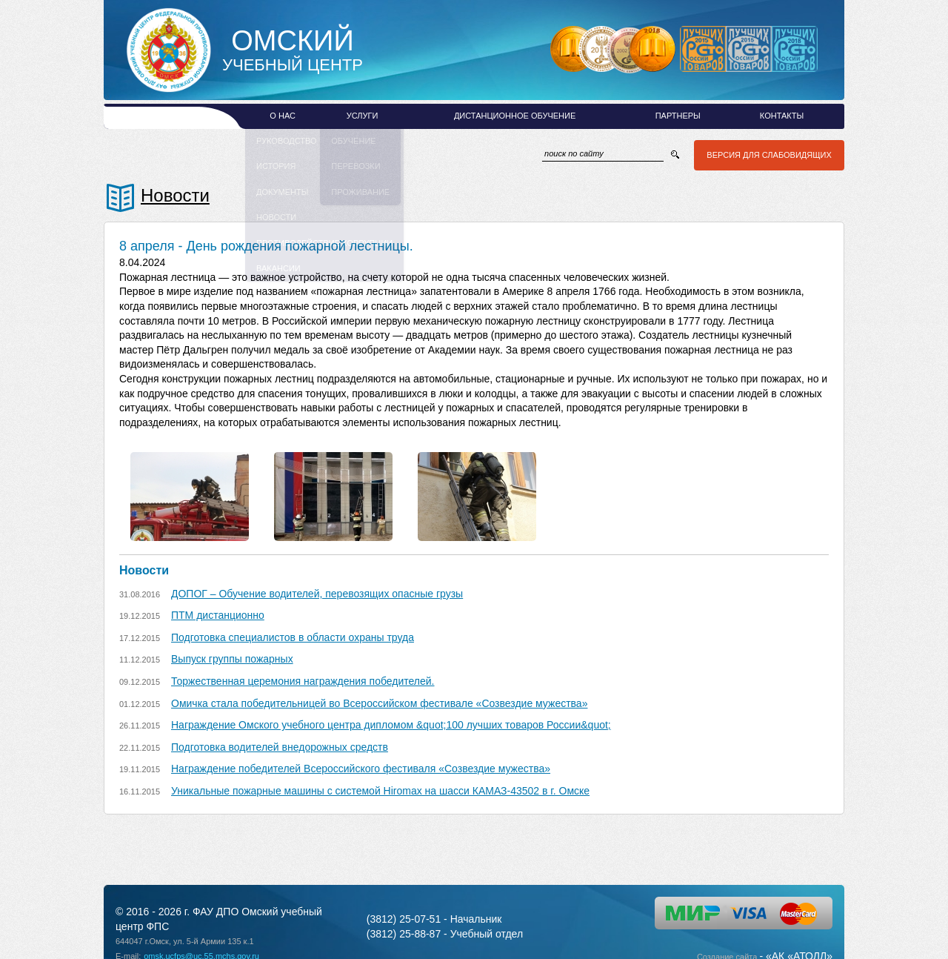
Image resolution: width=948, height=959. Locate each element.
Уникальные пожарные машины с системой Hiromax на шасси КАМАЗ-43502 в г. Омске (380, 791)
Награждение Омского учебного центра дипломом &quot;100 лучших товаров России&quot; (391, 725)
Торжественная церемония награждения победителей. (303, 681)
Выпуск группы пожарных (232, 659)
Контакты (782, 115)
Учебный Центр (292, 50)
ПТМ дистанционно (217, 615)
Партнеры (678, 115)
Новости (175, 195)
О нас (283, 115)
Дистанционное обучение (514, 115)
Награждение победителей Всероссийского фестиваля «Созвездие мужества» (360, 768)
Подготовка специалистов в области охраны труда (292, 637)
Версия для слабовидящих (767, 154)
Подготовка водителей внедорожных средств (279, 747)
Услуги (362, 115)
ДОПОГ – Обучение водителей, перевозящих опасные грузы (317, 594)
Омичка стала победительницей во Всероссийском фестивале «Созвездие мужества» (379, 703)
